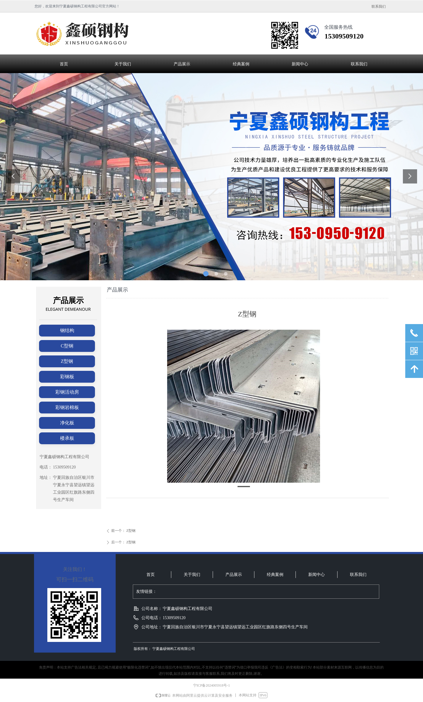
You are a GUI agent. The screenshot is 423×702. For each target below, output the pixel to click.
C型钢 (67, 345)
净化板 (67, 422)
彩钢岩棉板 (67, 407)
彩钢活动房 (67, 392)
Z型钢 (67, 361)
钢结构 (67, 330)
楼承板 (67, 438)
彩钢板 (67, 376)
